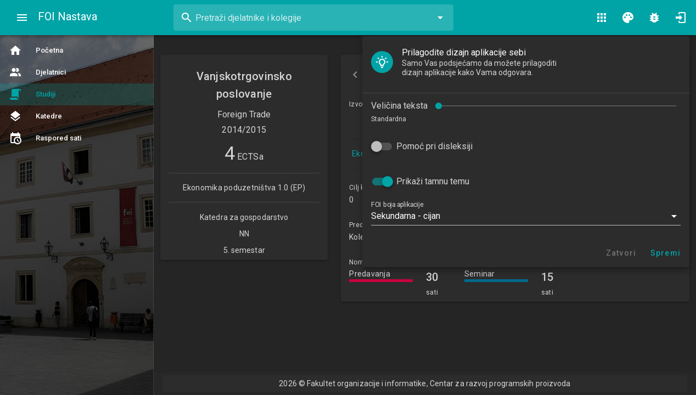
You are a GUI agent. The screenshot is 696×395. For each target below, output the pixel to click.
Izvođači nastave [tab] (537, 74)
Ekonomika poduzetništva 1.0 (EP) (412, 153)
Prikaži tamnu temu (77, 151)
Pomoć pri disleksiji (79, 116)
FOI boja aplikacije (41, 175)
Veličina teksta (43, 76)
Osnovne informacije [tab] (429, 74)
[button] (170, 186)
